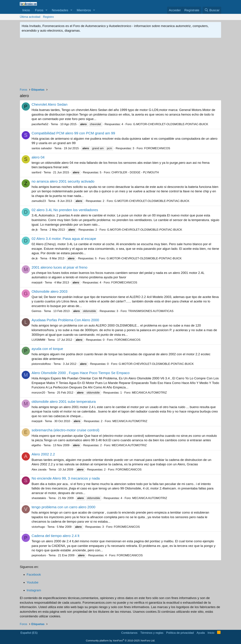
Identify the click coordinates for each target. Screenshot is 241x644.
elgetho (36, 445)
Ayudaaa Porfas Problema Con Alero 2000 (65, 320)
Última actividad (30, 16)
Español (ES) (29, 632)
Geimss (36, 311)
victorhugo (38, 526)
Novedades (60, 10)
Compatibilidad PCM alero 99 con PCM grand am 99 (73, 133)
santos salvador (42, 148)
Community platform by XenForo (120, 640)
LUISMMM (38, 339)
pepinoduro (39, 555)
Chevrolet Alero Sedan (49, 104)
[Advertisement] (120, 64)
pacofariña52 (40, 124)
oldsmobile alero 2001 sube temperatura (64, 401)
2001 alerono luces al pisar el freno (59, 267)
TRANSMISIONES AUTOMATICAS (151, 311)
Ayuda (201, 632)
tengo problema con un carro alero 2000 (63, 507)
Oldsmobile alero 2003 (49, 291)
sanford (36, 172)
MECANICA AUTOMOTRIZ (149, 392)
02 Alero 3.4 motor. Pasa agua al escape (64, 239)
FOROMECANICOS (157, 148)
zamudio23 (39, 201)
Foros (39, 10)
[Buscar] (212, 10)
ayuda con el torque (47, 349)
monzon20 (38, 392)
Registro (48, 16)
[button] (46, 10)
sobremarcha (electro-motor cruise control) (65, 430)
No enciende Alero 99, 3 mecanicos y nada (66, 478)
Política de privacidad (180, 632)
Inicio (26, 10)
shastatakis (39, 498)
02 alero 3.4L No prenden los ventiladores (65, 210)
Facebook (34, 574)
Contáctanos (129, 632)
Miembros (84, 10)
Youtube (32, 582)
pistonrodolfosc (41, 364)
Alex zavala (39, 469)
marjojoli (37, 282)
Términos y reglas (151, 632)
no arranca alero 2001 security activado (63, 181)
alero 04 (38, 157)
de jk (35, 229)
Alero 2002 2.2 (43, 454)
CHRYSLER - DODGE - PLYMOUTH (135, 172)
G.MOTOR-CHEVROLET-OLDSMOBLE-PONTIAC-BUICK (170, 124)
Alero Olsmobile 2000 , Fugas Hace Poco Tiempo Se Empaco (81, 373)
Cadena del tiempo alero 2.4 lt (55, 536)
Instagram (34, 590)
